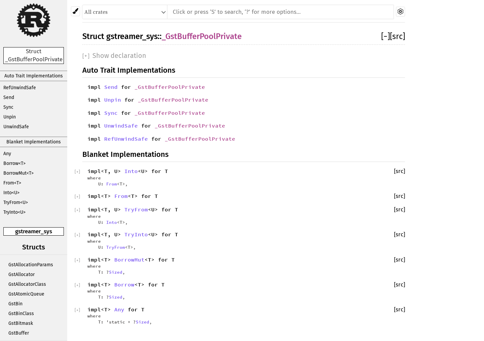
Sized (115, 272)
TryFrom (136, 209)
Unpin (9, 117)
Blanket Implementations (33, 142)
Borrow (124, 284)
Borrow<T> (14, 163)
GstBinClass (21, 313)
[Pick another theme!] (75, 11)
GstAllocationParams (30, 265)
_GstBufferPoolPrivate (202, 36)
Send (8, 97)
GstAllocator (21, 274)
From (111, 183)
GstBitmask (20, 323)
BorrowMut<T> (18, 173)
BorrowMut (129, 259)
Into (131, 171)
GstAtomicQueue (26, 294)
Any (7, 154)
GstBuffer (18, 333)
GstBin (15, 304)
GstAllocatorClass (27, 284)
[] (385, 36)
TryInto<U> (14, 212)
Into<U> (11, 193)
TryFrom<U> (15, 202)
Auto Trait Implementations (33, 76)
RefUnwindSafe (19, 88)
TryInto (136, 234)
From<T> (12, 183)
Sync (8, 107)
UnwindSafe (16, 127)
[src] (397, 36)
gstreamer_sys (33, 231)
